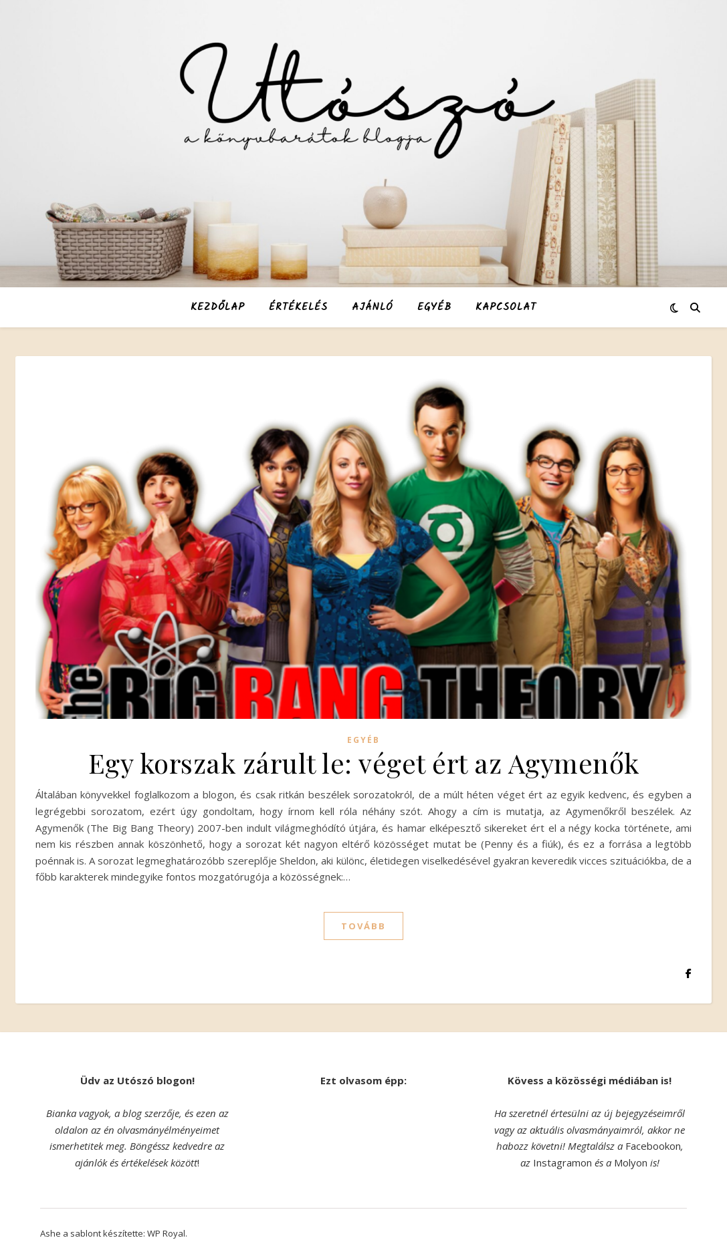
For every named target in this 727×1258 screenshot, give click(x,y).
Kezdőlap (218, 307)
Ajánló (372, 307)
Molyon (630, 1162)
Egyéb (434, 307)
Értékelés (298, 307)
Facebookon (653, 1145)
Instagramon (562, 1162)
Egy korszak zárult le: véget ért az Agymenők (363, 762)
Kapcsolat (506, 307)
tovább (363, 926)
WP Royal (166, 1233)
